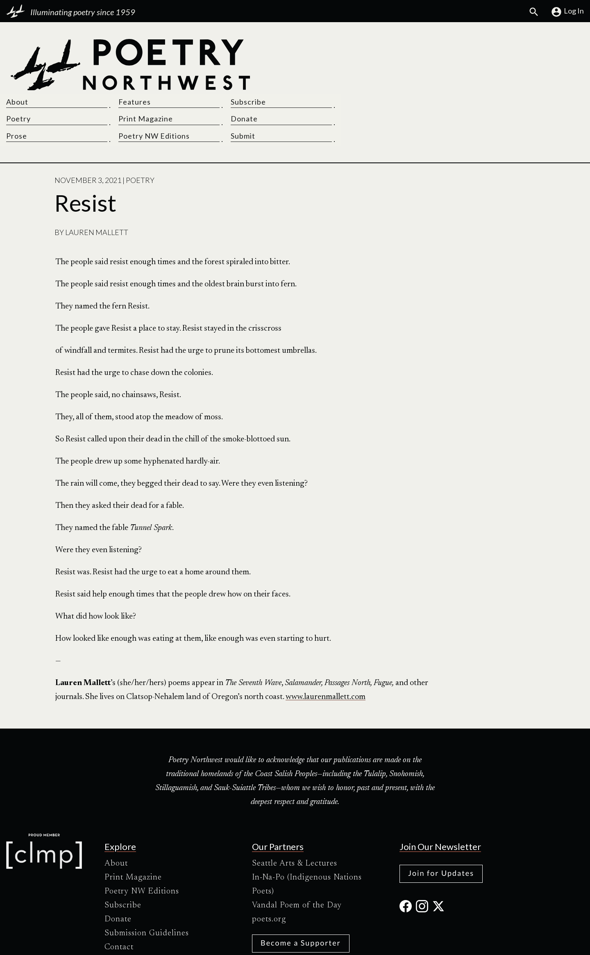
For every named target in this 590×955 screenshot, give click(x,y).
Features (414, 46)
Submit (507, 81)
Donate (508, 64)
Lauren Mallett (96, 178)
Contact (119, 893)
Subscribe (512, 46)
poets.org (269, 865)
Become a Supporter (301, 888)
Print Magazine (425, 64)
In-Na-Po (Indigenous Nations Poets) (307, 830)
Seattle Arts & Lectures (294, 809)
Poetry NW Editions (434, 81)
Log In (567, 12)
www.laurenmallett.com (325, 642)
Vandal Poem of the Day (297, 851)
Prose (311, 81)
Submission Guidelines (146, 879)
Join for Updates (441, 818)
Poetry (313, 64)
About (312, 46)
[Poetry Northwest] (130, 65)
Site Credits (364, 942)
